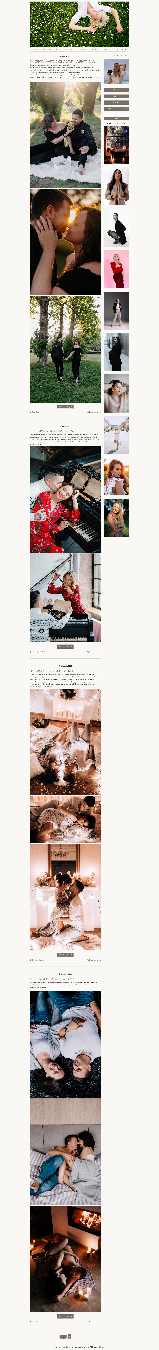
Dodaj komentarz (95, 412)
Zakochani (46, 49)
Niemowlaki (71, 49)
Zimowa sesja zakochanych (52, 671)
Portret (105, 49)
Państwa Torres (82, 439)
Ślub (35, 49)
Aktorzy (34, 652)
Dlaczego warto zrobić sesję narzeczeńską (62, 61)
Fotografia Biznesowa (116, 109)
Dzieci (59, 49)
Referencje (116, 90)
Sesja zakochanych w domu (52, 979)
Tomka (74, 439)
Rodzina (93, 49)
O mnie (116, 96)
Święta (34, 960)
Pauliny (68, 439)
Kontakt (116, 102)
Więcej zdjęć (66, 407)
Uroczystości (119, 49)
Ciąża (82, 49)
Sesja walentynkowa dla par (52, 431)
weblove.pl (101, 1347)
